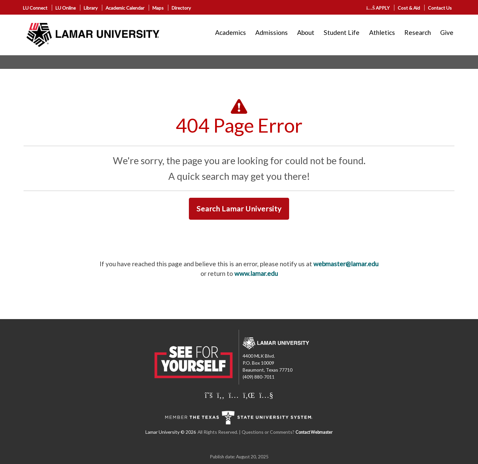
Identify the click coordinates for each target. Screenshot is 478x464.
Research (417, 32)
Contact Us (440, 8)
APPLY (378, 8)
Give (446, 32)
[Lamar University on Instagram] (234, 395)
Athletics (382, 32)
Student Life (341, 32)
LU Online (65, 8)
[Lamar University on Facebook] (221, 395)
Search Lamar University (239, 208)
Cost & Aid (409, 8)
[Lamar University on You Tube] (266, 395)
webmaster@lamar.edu (345, 264)
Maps (158, 8)
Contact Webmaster (314, 432)
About (305, 32)
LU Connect (35, 8)
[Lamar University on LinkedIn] (250, 395)
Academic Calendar (125, 8)
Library (91, 8)
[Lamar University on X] (209, 395)
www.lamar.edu (256, 273)
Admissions (271, 32)
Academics (230, 32)
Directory (181, 8)
